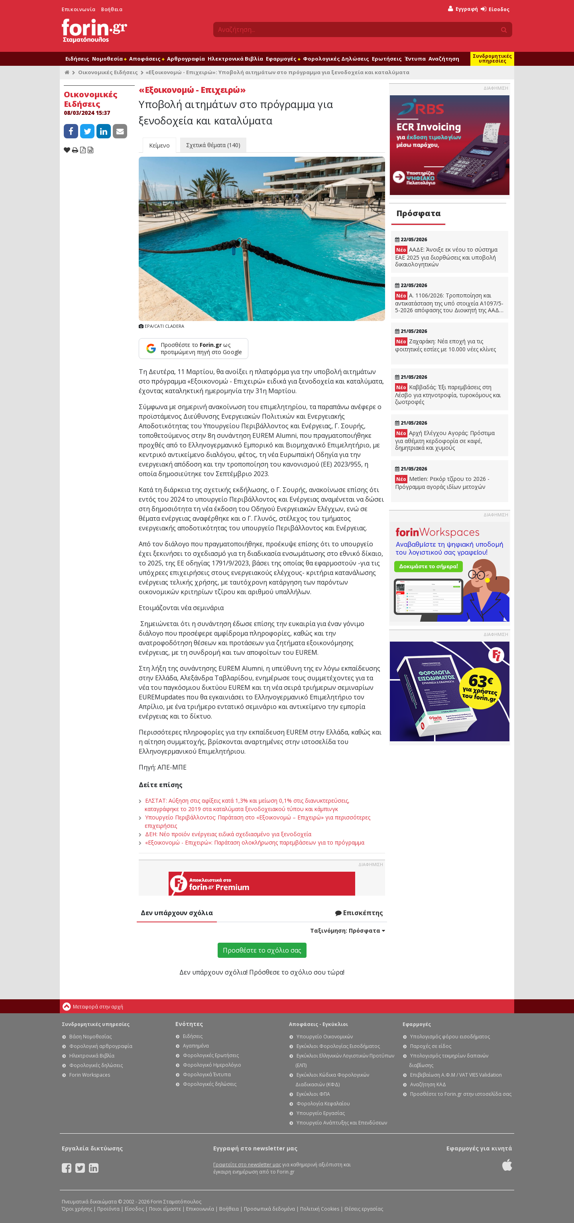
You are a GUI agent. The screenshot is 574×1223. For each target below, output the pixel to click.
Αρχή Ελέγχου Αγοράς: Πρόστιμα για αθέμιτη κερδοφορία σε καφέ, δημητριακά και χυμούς (445, 440)
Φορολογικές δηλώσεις (96, 1065)
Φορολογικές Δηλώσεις (336, 58)
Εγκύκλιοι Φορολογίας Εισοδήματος (338, 1046)
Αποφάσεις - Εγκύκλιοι (318, 1024)
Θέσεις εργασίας (363, 1208)
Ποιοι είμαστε (165, 1208)
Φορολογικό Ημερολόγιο (212, 1065)
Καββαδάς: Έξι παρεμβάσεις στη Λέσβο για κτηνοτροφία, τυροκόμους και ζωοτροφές (448, 394)
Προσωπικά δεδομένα (269, 1208)
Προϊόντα (108, 1208)
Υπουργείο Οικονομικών (325, 1036)
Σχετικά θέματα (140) (213, 145)
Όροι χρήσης (77, 1208)
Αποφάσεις (146, 58)
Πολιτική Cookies (319, 1208)
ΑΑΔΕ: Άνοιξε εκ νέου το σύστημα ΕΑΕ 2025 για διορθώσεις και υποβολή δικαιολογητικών (446, 257)
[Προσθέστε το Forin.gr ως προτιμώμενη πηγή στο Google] (193, 348)
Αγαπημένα (196, 1045)
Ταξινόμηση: (347, 930)
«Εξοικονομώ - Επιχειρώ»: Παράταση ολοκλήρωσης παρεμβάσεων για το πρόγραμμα (254, 842)
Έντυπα (415, 58)
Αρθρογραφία (186, 58)
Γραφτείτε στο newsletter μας (247, 1164)
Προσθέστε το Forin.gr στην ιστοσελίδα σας (460, 1094)
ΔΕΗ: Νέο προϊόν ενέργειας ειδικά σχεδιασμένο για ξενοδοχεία (228, 834)
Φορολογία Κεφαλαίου (323, 1103)
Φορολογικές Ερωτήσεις (211, 1055)
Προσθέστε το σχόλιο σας (262, 950)
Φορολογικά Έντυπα (207, 1074)
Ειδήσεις (77, 58)
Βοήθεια (111, 9)
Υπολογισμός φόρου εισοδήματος (450, 1036)
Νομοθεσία (109, 58)
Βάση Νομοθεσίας (90, 1036)
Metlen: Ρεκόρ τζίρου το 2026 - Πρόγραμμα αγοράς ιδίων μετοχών (442, 482)
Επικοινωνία (79, 9)
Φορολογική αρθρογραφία (100, 1046)
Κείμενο (159, 145)
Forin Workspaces (89, 1074)
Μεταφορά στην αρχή (98, 1006)
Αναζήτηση (444, 58)
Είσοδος (495, 9)
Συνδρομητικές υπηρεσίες (492, 58)
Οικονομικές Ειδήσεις (108, 72)
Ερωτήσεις (387, 58)
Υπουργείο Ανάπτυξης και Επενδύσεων (342, 1122)
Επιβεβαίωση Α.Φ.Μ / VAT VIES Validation (456, 1074)
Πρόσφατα (418, 213)
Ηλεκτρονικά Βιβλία (235, 58)
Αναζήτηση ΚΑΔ (428, 1084)
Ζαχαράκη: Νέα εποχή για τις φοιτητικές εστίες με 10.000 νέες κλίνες (445, 345)
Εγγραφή (463, 9)
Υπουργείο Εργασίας (321, 1113)
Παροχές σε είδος (430, 1046)
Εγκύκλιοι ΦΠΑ (313, 1094)
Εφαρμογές (283, 58)
